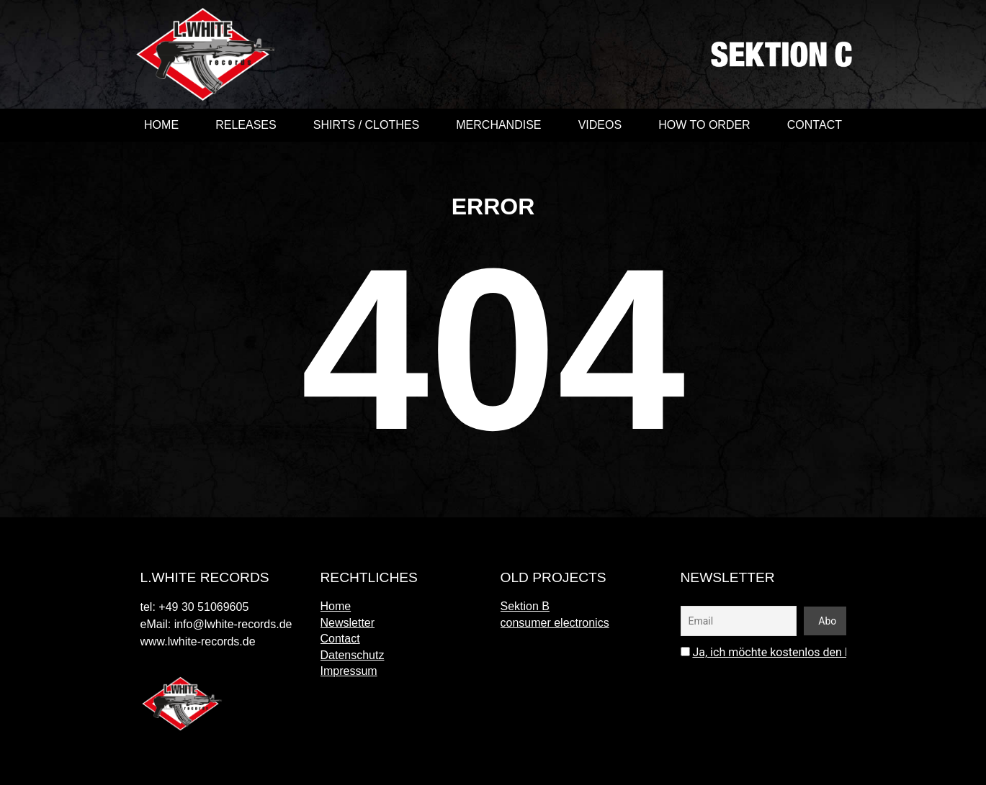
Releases (245, 125)
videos (600, 125)
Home (161, 125)
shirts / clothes (366, 125)
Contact (814, 125)
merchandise (498, 125)
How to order (704, 125)
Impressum (349, 671)
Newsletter (348, 623)
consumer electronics (555, 623)
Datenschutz (353, 655)
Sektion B (525, 606)
